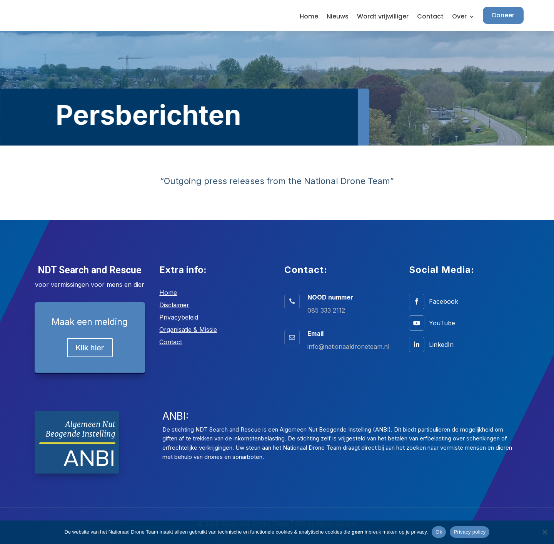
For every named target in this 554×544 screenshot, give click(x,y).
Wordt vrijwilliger (383, 17)
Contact (430, 17)
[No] (544, 532)
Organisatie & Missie (188, 329)
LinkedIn (441, 344)
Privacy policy (470, 532)
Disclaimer (174, 305)
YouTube (442, 323)
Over (459, 17)
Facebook (443, 301)
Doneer (503, 15)
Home (309, 17)
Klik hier (89, 347)
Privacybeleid (178, 317)
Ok (439, 532)
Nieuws (338, 17)
